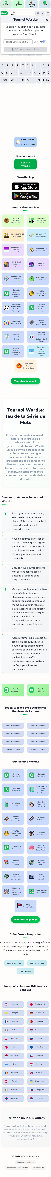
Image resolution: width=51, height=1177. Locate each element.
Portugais (37, 1021)
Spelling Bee (31, 4)
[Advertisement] (25, 111)
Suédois (36, 1047)
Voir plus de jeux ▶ (25, 381)
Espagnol (11, 1013)
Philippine (37, 1090)
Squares (18, 3)
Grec (10, 1064)
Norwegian (12, 1098)
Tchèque (36, 1055)
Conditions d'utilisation (26, 1162)
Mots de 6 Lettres (13, 734)
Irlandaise (11, 1090)
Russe (36, 1038)
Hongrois (37, 1064)
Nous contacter (38, 1168)
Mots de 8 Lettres (13, 742)
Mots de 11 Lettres (38, 750)
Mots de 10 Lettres (13, 750)
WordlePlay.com (30, 1156)
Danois (11, 1081)
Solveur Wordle (25, 164)
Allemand (37, 1013)
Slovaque (37, 1073)
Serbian (36, 1098)
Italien (11, 1030)
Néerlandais (37, 1030)
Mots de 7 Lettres (38, 734)
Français (11, 1021)
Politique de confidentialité (17, 1168)
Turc (10, 1047)
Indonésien (12, 1055)
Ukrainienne (37, 1081)
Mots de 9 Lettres (38, 742)
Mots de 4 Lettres (13, 726)
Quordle (45, 3)
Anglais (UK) (37, 1004)
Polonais (11, 1038)
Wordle (6, 3)
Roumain (11, 1073)
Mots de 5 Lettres (38, 726)
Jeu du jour (12, 13)
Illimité (4, 13)
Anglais (11, 1004)
